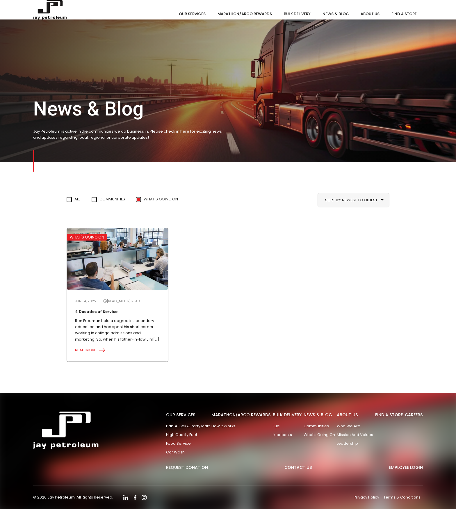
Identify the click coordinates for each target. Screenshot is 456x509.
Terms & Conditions (402, 497)
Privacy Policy (366, 497)
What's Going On (164, 199)
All (77, 199)
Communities (114, 199)
